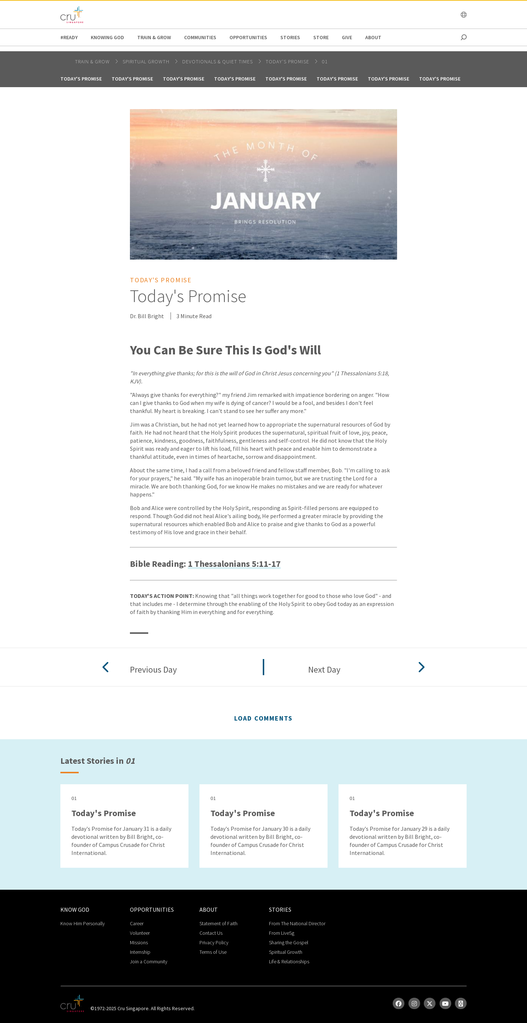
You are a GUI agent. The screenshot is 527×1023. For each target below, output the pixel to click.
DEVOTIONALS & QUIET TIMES (218, 61)
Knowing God (107, 37)
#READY (69, 37)
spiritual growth (147, 61)
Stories (290, 37)
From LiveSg (281, 933)
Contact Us (211, 933)
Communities (200, 37)
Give (347, 37)
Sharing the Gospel (288, 942)
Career (136, 923)
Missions (139, 942)
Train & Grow (154, 37)
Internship (140, 952)
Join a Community (148, 961)
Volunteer (140, 933)
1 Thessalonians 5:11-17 (234, 564)
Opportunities (248, 37)
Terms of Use (213, 952)
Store (321, 37)
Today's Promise (288, 61)
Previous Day (153, 670)
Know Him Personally (82, 923)
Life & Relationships (289, 961)
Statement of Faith (218, 923)
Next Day (324, 670)
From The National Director (297, 923)
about (373, 37)
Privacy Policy (213, 942)
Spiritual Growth (285, 952)
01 (325, 61)
